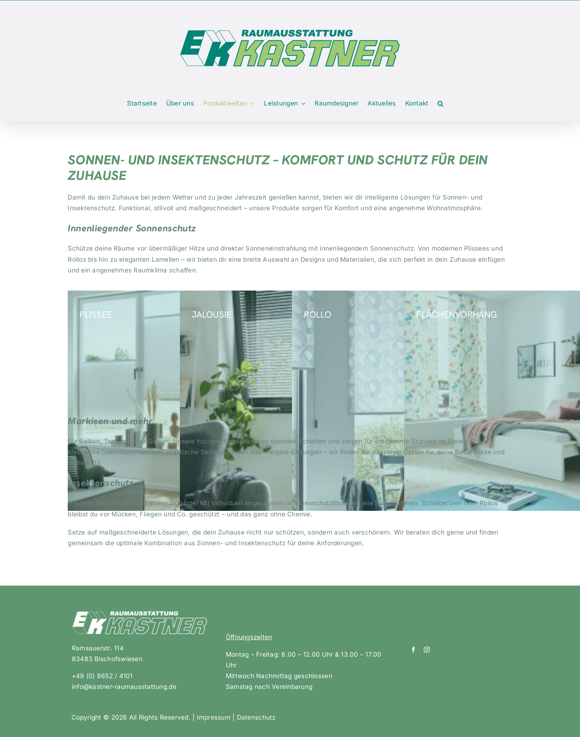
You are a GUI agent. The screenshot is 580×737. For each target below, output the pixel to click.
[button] (440, 103)
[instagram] (427, 650)
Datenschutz (256, 717)
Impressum (214, 717)
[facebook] (413, 650)
